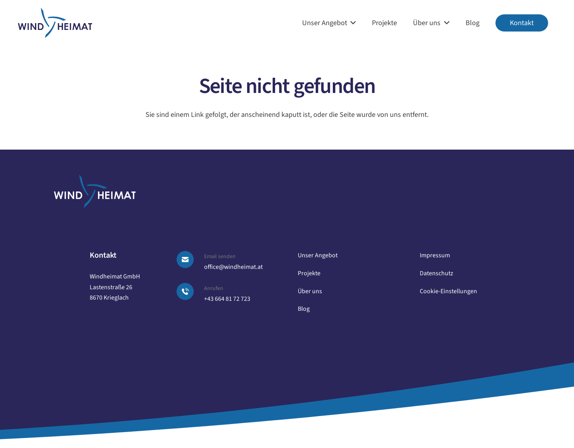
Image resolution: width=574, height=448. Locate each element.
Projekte (309, 273)
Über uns (310, 291)
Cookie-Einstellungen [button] (448, 291)
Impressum (435, 255)
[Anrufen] (190, 291)
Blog (304, 308)
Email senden (220, 257)
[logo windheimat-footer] (95, 191)
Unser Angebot (318, 255)
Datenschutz (436, 273)
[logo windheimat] (55, 23)
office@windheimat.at (233, 266)
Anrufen (213, 288)
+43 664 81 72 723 (227, 298)
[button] (351, 23)
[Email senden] (190, 259)
